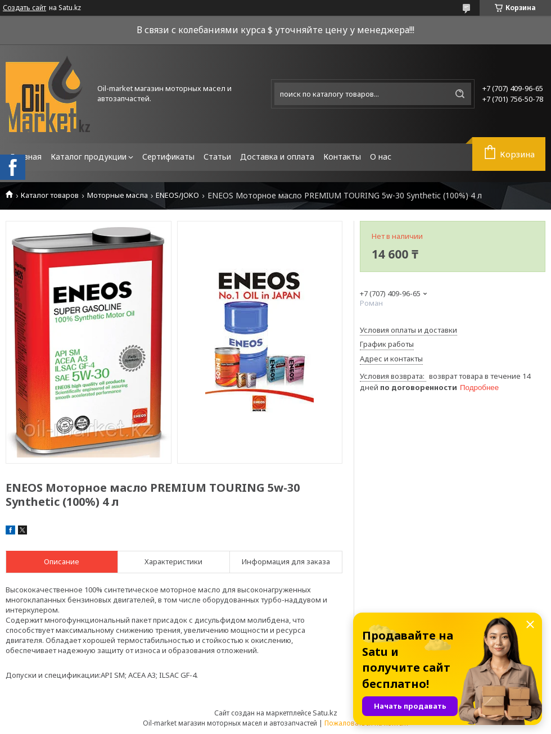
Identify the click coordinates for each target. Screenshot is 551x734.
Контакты (342, 156)
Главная (26, 156)
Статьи (217, 156)
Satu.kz (325, 713)
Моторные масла (117, 195)
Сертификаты (168, 156)
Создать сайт (24, 8)
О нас (380, 156)
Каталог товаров (50, 195)
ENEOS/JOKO (177, 195)
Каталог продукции (89, 156)
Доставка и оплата (277, 156)
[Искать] (460, 94)
